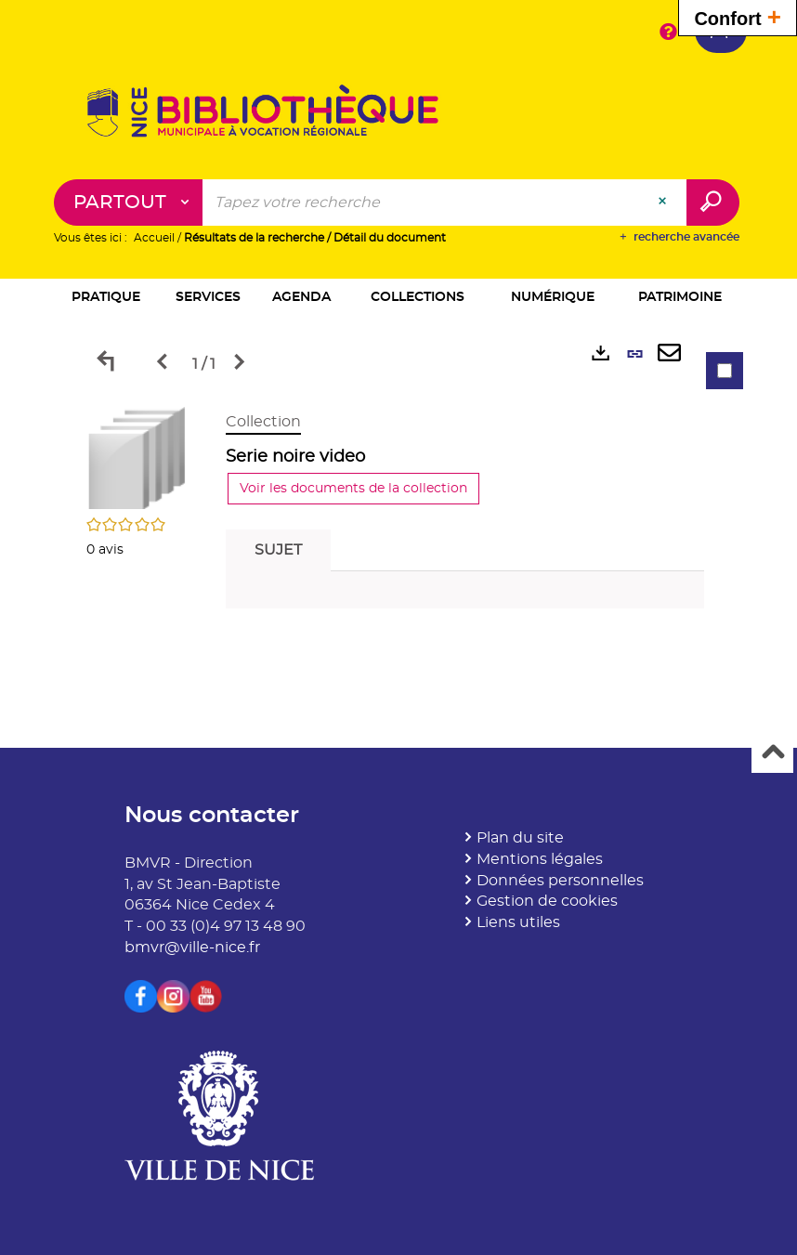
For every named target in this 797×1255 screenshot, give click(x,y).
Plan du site (520, 837)
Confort (737, 16)
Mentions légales (540, 859)
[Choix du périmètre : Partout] (128, 202)
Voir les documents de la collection (353, 488)
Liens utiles (518, 922)
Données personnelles (560, 880)
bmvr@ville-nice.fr (192, 947)
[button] (106, 299)
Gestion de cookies (547, 901)
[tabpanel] (398, 515)
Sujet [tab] (278, 550)
